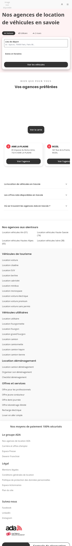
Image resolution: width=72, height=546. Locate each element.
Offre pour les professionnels (16, 389)
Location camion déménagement (18, 367)
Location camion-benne (13, 354)
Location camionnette (12, 344)
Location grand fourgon (13, 334)
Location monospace (12, 291)
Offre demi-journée (11, 399)
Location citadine (10, 265)
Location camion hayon (13, 349)
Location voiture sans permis (16, 306)
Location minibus (10, 285)
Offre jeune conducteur (13, 394)
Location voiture (10, 260)
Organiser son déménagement (17, 372)
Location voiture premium (14, 301)
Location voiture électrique (15, 296)
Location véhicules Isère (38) (50, 240)
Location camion (10, 339)
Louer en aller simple (12, 415)
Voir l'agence (23, 161)
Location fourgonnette (13, 323)
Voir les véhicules (36, 64)
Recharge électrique (11, 410)
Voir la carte (36, 129)
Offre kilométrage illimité (14, 405)
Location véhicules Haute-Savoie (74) (52, 234)
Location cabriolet (10, 280)
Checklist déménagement (14, 377)
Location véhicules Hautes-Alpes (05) (17, 242)
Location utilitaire (10, 318)
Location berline (10, 275)
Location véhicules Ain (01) (15, 232)
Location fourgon (10, 329)
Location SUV (8, 270)
